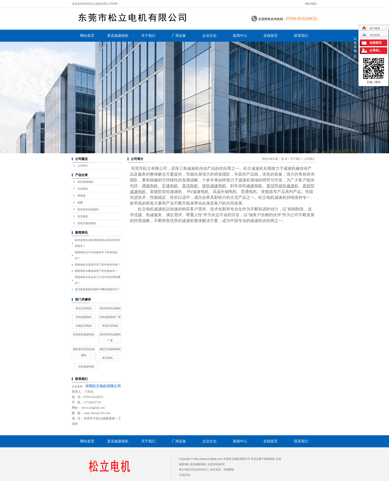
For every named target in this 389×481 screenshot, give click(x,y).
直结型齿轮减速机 (88, 209)
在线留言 (270, 35)
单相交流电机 (110, 325)
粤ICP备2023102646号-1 (194, 469)
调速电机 (269, 458)
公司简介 (82, 165)
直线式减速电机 (86, 223)
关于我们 (148, 35)
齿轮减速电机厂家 (110, 317)
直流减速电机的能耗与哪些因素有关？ (97, 289)
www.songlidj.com (93, 407)
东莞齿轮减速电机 (83, 334)
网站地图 (310, 3)
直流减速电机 (117, 35)
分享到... (375, 50)
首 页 (284, 158)
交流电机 (82, 188)
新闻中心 (240, 35)
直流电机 (82, 216)
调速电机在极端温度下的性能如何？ (96, 270)
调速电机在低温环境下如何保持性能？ (97, 264)
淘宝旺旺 (371, 35)
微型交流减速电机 (110, 349)
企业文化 (209, 35)
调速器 (81, 195)
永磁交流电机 (84, 325)
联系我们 (301, 35)
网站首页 (87, 35)
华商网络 (228, 469)
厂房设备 (179, 35)
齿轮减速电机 (85, 181)
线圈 (80, 202)
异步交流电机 (84, 308)
